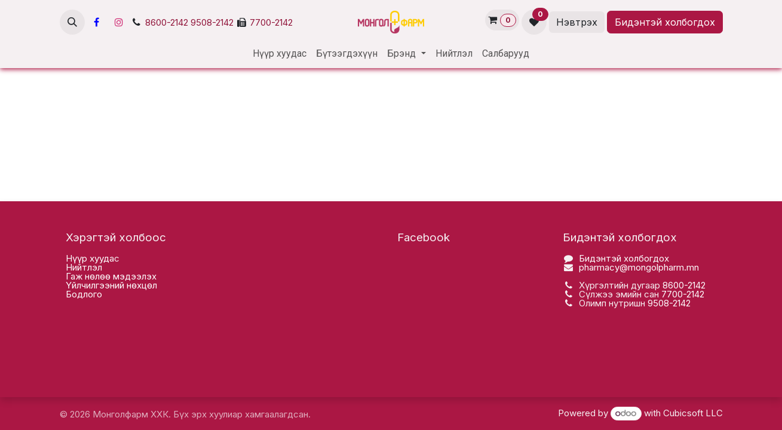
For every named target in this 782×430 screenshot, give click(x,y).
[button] (72, 22)
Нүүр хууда (90, 258)
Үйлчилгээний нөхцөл (111, 285)
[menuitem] (279, 53)
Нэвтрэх (576, 22)
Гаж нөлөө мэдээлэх (111, 276)
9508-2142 (212, 22)
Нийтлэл (84, 267)
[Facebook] (96, 22)
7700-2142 (271, 22)
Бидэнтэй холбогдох (665, 22)
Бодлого (84, 294)
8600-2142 (166, 22)
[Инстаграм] (118, 22)
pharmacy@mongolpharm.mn (639, 267)
